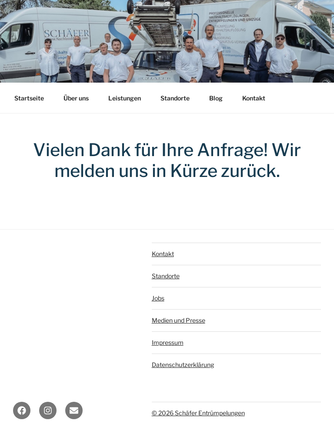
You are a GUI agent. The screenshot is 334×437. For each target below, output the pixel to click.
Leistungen (124, 98)
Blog (216, 98)
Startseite (29, 98)
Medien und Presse (178, 320)
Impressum (168, 342)
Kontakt (253, 98)
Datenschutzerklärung (183, 364)
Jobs (158, 298)
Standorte (175, 98)
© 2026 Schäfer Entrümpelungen (198, 413)
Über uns (76, 98)
